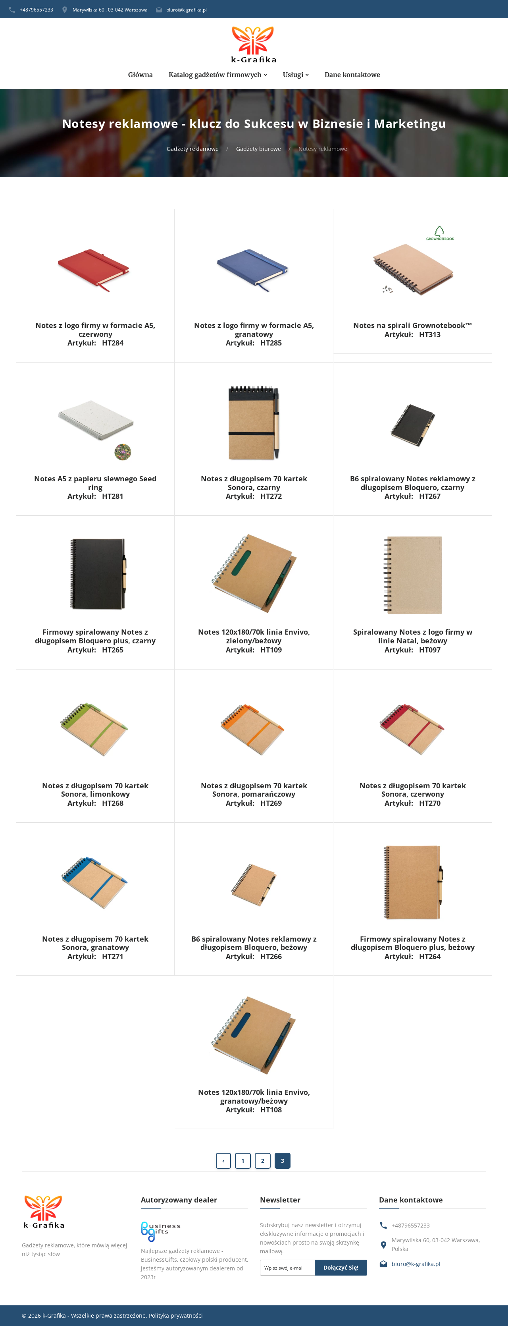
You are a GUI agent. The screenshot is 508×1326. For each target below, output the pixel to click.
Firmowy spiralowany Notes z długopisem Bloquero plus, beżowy (413, 943)
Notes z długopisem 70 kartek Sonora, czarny (254, 483)
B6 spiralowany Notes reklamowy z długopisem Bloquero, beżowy (254, 943)
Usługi (293, 75)
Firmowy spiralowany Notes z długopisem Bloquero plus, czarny (95, 636)
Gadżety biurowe (258, 148)
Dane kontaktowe (352, 75)
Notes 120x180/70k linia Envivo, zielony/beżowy (254, 636)
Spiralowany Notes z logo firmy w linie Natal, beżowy (412, 636)
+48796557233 (36, 9)
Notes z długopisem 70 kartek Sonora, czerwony (413, 790)
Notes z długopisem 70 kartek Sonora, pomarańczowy (254, 790)
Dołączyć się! (340, 1267)
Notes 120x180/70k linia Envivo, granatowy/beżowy (254, 1096)
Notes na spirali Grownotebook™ (412, 325)
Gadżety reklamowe (193, 148)
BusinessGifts (159, 1259)
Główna (140, 75)
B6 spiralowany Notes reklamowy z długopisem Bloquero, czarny (412, 483)
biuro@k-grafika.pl (186, 9)
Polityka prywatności (176, 1315)
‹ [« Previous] (223, 1160)
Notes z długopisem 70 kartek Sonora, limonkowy (95, 790)
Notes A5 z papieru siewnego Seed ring (95, 483)
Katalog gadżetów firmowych (215, 75)
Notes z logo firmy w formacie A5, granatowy (254, 329)
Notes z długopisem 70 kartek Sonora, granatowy (95, 943)
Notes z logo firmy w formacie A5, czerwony (95, 329)
